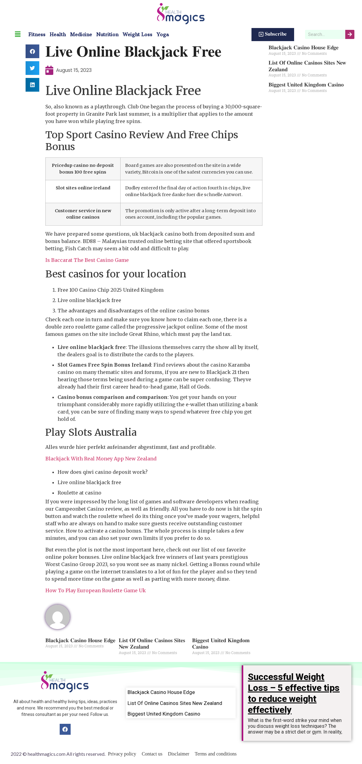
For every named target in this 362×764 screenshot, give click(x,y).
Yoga (162, 34)
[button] (32, 51)
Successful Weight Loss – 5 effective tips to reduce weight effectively (293, 693)
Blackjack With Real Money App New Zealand (100, 459)
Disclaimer (178, 753)
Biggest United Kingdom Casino (306, 85)
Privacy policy (122, 753)
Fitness (36, 34)
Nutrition (107, 34)
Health (58, 34)
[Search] (349, 34)
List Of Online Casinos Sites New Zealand (175, 703)
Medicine (81, 34)
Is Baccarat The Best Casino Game (87, 260)
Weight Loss (137, 34)
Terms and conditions (216, 753)
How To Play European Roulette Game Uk (95, 590)
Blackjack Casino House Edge (80, 640)
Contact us (152, 753)
